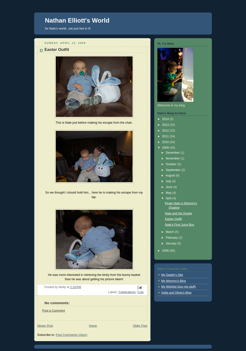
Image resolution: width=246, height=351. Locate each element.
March (170, 232)
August (171, 175)
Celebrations (127, 292)
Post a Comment (53, 310)
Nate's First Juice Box (179, 224)
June (169, 187)
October (171, 164)
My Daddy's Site (172, 275)
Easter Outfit (173, 219)
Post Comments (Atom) (71, 335)
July (169, 181)
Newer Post (45, 325)
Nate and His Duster (178, 213)
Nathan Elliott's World (77, 20)
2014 (166, 119)
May (169, 192)
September (173, 170)
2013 (166, 125)
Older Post (140, 325)
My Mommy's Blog (173, 281)
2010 (166, 142)
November (173, 158)
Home (93, 325)
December (173, 152)
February (172, 237)
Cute (140, 292)
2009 (166, 147)
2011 (166, 136)
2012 (166, 130)
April (169, 198)
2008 (166, 250)
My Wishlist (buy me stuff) (178, 286)
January (171, 243)
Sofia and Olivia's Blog (176, 292)
